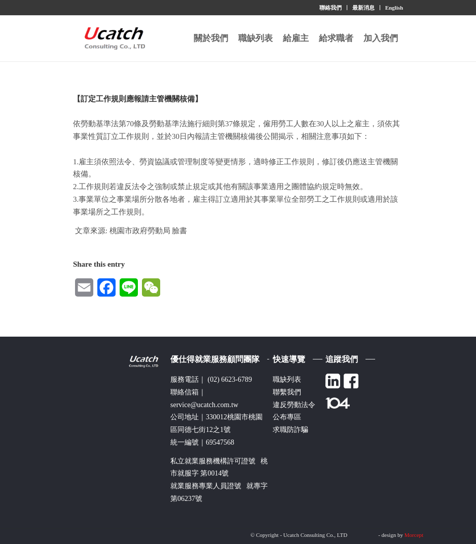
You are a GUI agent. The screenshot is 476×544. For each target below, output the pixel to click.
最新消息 (363, 8)
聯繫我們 (287, 392)
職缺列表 (287, 379)
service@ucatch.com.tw (204, 405)
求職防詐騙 (290, 429)
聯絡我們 (330, 8)
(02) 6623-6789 (229, 379)
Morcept (414, 535)
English (394, 8)
